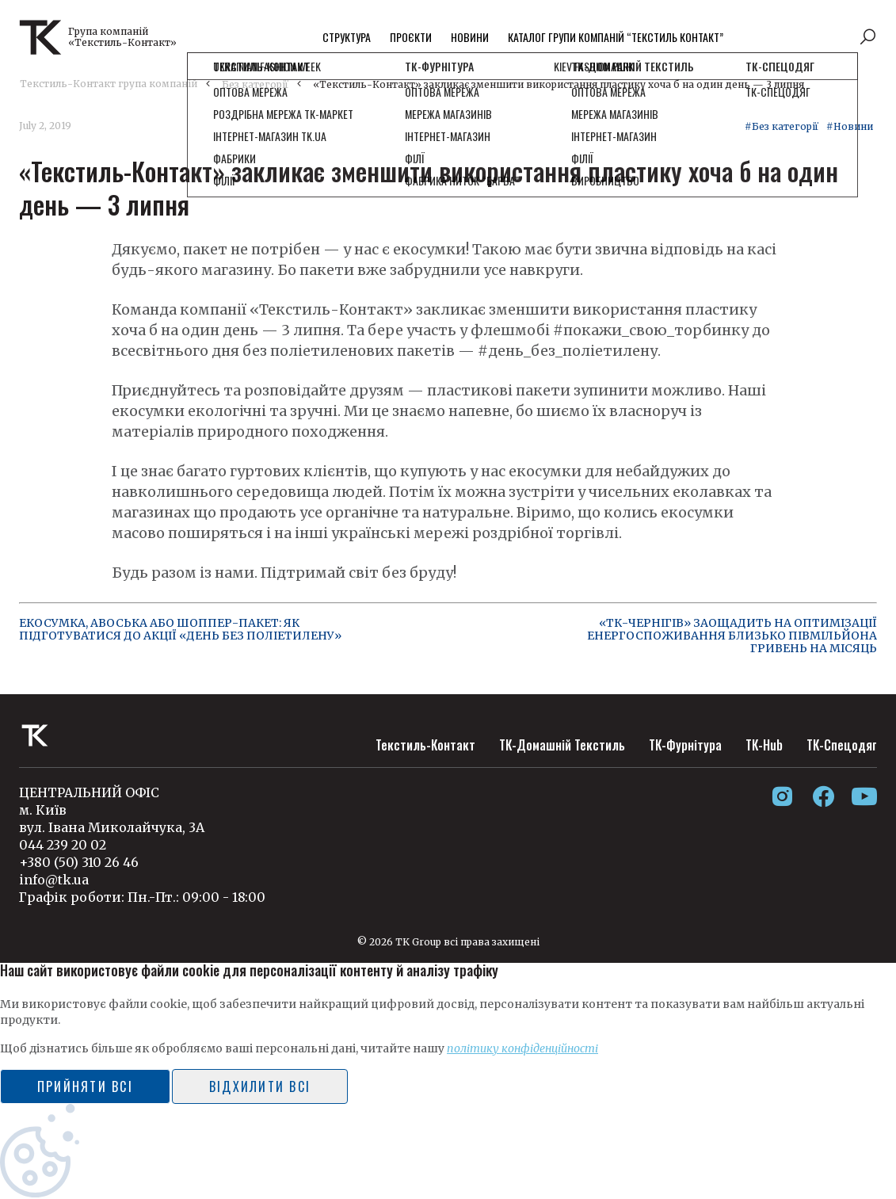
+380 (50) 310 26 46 (79, 862)
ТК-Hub (764, 745)
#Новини (849, 127)
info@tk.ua (54, 880)
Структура (346, 37)
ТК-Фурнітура (685, 745)
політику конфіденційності (522, 1048)
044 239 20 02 (62, 845)
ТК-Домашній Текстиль (562, 745)
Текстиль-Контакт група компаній (108, 84)
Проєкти (411, 37)
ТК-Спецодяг (841, 745)
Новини (470, 37)
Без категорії (255, 84)
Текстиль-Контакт (425, 745)
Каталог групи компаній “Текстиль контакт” (615, 37)
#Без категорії (781, 127)
